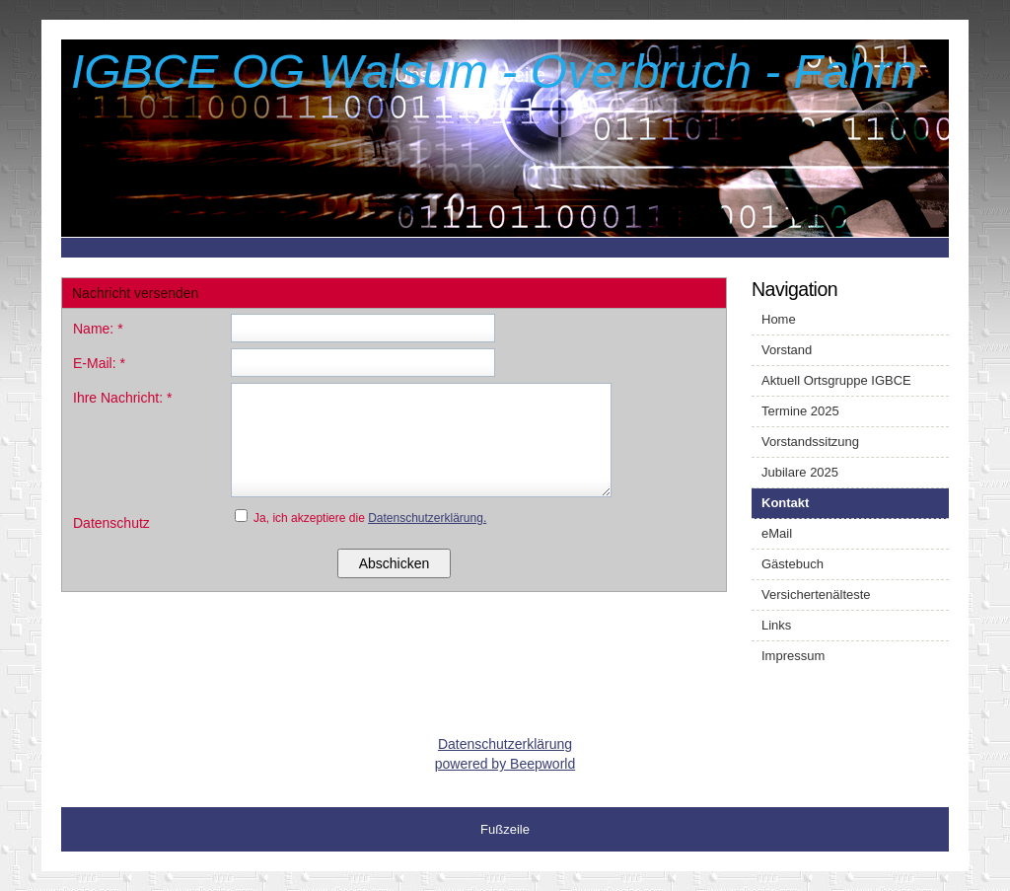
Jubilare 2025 (799, 472)
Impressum (793, 655)
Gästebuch (792, 564)
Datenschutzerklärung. (427, 518)
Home (778, 319)
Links (776, 625)
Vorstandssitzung (810, 441)
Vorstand (786, 349)
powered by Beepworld (505, 764)
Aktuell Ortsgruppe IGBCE (836, 380)
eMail (776, 533)
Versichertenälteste (816, 594)
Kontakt (785, 502)
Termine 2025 (800, 411)
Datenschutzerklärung (505, 744)
